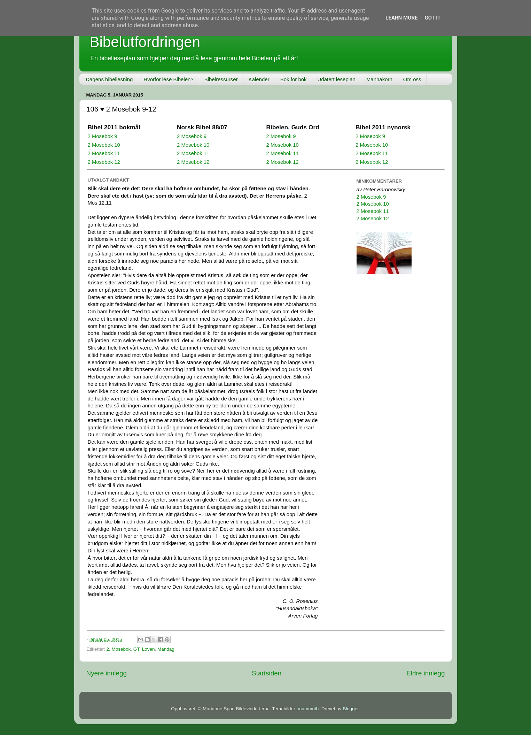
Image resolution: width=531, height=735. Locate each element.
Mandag (165, 649)
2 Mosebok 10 (104, 145)
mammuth (308, 708)
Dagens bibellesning (109, 79)
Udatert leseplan (337, 79)
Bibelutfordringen (145, 42)
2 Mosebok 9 (102, 136)
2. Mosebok (119, 649)
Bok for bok (293, 79)
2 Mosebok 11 (104, 153)
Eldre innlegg (425, 673)
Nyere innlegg (106, 673)
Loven (148, 649)
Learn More (401, 18)
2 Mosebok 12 (104, 162)
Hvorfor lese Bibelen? (168, 79)
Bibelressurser (221, 79)
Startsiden (266, 673)
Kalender (259, 79)
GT (136, 649)
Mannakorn (379, 79)
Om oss (412, 79)
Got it (432, 18)
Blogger (351, 708)
